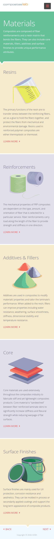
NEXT (46, 529)
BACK (8, 529)
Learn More (10, 141)
